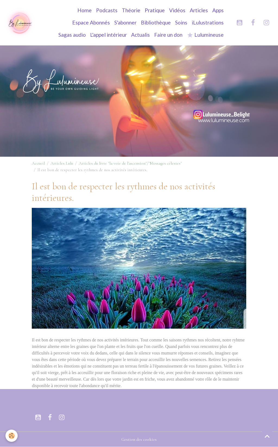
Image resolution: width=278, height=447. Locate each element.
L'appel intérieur (108, 35)
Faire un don (168, 35)
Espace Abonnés (91, 22)
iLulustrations (208, 22)
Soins (181, 22)
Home (84, 10)
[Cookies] (11, 436)
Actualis (140, 35)
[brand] (20, 22)
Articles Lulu (61, 163)
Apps (218, 10)
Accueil (38, 163)
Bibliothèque (156, 22)
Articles (199, 10)
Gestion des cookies (139, 439)
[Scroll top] (267, 436)
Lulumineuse (205, 35)
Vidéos (177, 10)
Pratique (155, 10)
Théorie (131, 10)
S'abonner (125, 22)
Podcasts (107, 10)
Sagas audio (72, 35)
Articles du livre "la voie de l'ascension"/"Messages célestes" (130, 163)
